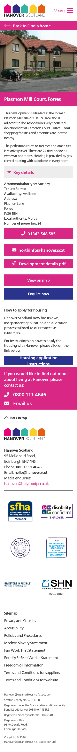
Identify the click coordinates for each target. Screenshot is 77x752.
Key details (20, 172)
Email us (18, 403)
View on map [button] (38, 280)
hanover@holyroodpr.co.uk (26, 483)
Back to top (18, 417)
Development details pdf (38, 263)
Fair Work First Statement (24, 650)
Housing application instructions (39, 360)
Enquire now (38, 293)
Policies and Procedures (23, 635)
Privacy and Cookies (20, 620)
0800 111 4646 (25, 394)
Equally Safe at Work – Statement (31, 657)
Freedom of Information (23, 665)
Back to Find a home (27, 25)
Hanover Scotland (24, 10)
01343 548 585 (38, 233)
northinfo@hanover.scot (38, 250)
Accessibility (13, 627)
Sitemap (10, 613)
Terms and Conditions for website (31, 679)
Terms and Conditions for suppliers (32, 672)
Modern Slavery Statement (25, 642)
